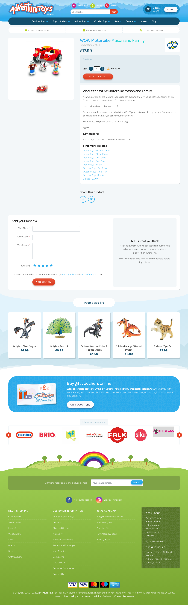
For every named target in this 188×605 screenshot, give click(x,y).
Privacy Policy (69, 274)
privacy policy (69, 596)
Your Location (22, 236)
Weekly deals (103, 539)
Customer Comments (63, 568)
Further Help (59, 562)
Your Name (24, 228)
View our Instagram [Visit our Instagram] (109, 499)
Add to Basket (98, 76)
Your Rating (24, 265)
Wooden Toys (102, 21)
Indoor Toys (82, 21)
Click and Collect (61, 528)
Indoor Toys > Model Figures (96, 153)
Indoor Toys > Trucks (92, 164)
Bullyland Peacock (59, 346)
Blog (154, 21)
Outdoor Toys (40, 21)
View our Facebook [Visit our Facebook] (79, 499)
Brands (131, 21)
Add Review (44, 281)
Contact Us (58, 573)
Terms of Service (88, 274)
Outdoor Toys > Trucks (93, 175)
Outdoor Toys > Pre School (95, 168)
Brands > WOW (90, 178)
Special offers (103, 528)
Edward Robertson (124, 596)
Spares (143, 21)
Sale (117, 21)
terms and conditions (91, 596)
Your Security (59, 551)
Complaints (58, 556)
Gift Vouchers (80, 404)
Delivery (57, 522)
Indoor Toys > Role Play (94, 161)
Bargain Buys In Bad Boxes (110, 516)
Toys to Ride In (61, 21)
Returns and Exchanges (64, 545)
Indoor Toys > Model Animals (96, 150)
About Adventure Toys (63, 516)
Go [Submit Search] (114, 11)
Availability (58, 533)
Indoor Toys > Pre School (95, 157)
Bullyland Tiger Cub (163, 346)
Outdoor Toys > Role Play (95, 171)
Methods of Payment (63, 539)
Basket (171, 9)
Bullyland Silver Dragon (24, 346)
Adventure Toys (153, 517)
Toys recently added (107, 533)
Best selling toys (105, 522)
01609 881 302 (156, 541)
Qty (85, 68)
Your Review (23, 244)
